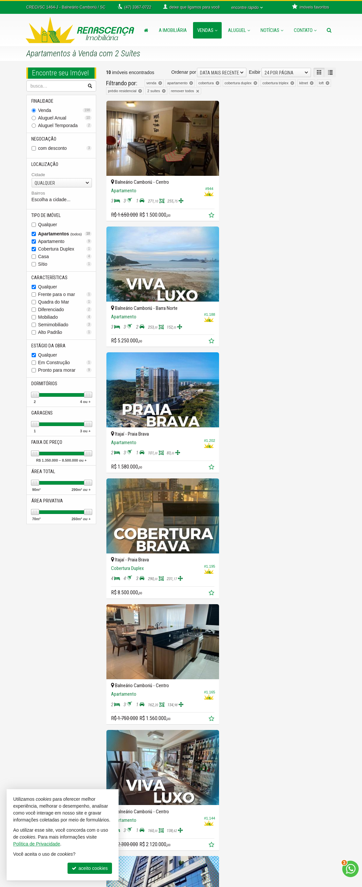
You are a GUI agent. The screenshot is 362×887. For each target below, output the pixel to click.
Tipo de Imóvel (46, 215)
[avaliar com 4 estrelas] (130, 743)
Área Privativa (47, 500)
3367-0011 (128, 822)
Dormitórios (45, 383)
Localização (45, 164)
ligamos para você (131, 855)
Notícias (272, 30)
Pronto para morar (65, 370)
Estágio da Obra (49, 345)
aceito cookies (90, 868)
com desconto (65, 148)
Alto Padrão (65, 332)
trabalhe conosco (210, 836)
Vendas (207, 30)
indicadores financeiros (216, 816)
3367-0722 (128, 809)
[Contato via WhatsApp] (350, 869)
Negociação (44, 139)
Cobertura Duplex (65, 249)
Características (50, 277)
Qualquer (47, 224)
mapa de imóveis (210, 829)
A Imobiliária (173, 30)
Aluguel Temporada (65, 125)
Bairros (38, 193)
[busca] (329, 30)
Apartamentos (65, 233)
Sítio (65, 264)
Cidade (38, 174)
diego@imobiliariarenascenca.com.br (144, 869)
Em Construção (65, 362)
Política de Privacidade (242, 882)
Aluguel (239, 30)
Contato (305, 30)
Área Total (43, 471)
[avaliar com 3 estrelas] (123, 743)
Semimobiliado (65, 324)
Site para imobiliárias (295, 882)
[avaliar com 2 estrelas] (116, 743)
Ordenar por (183, 72)
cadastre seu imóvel (213, 822)
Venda (65, 110)
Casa (65, 256)
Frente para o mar (65, 294)
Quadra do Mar (65, 302)
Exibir (254, 72)
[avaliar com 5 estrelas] (137, 743)
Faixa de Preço (47, 442)
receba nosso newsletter (218, 809)
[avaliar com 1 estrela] (109, 743)
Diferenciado (65, 309)
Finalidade (43, 101)
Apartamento (65, 241)
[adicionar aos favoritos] (211, 215)
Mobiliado (65, 317)
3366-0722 (128, 816)
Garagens (42, 413)
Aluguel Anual (65, 118)
